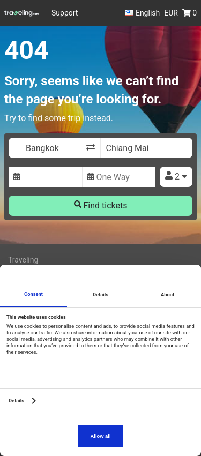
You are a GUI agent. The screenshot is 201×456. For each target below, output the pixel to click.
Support (64, 13)
